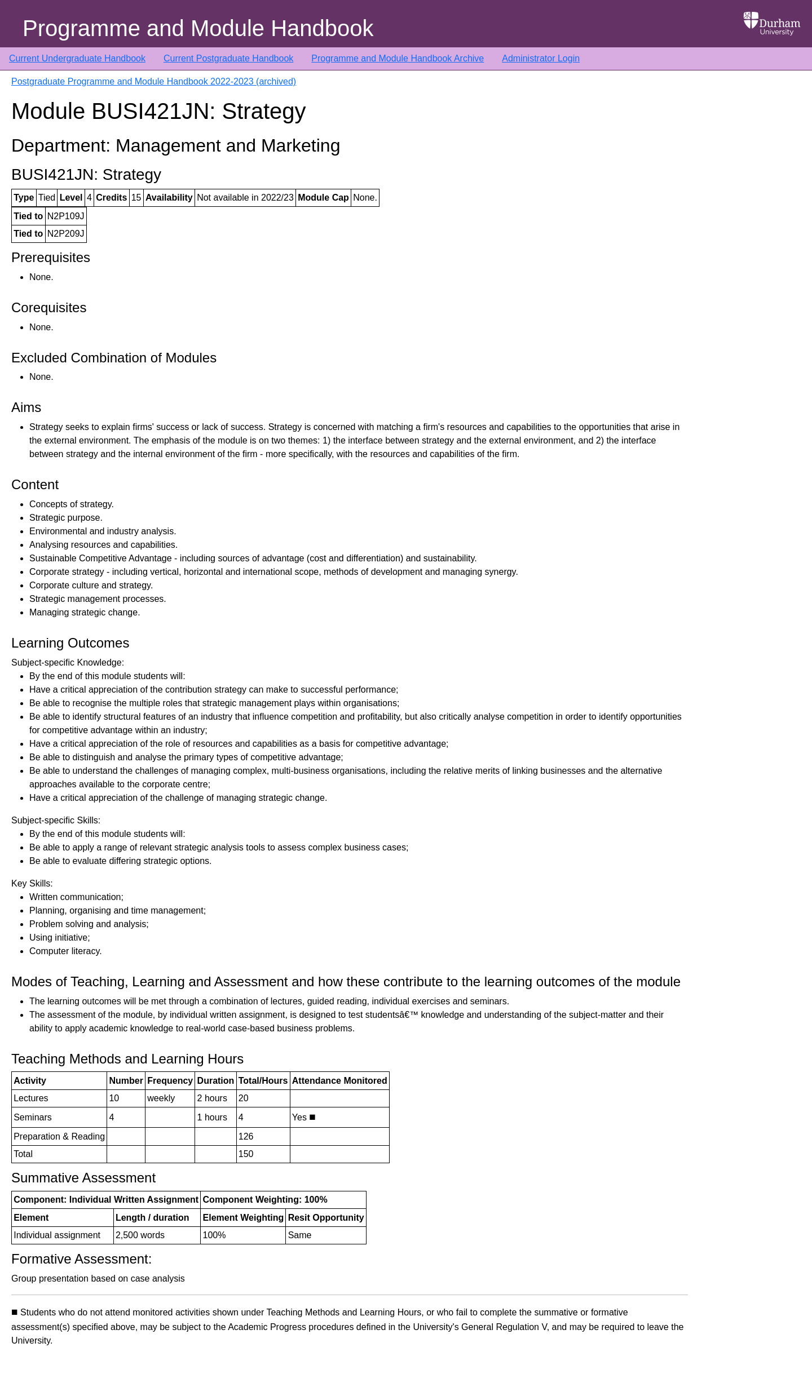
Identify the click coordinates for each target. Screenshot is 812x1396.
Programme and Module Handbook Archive (397, 58)
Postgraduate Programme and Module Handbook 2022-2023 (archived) (153, 81)
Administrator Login (541, 58)
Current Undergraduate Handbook (77, 58)
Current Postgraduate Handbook (228, 58)
